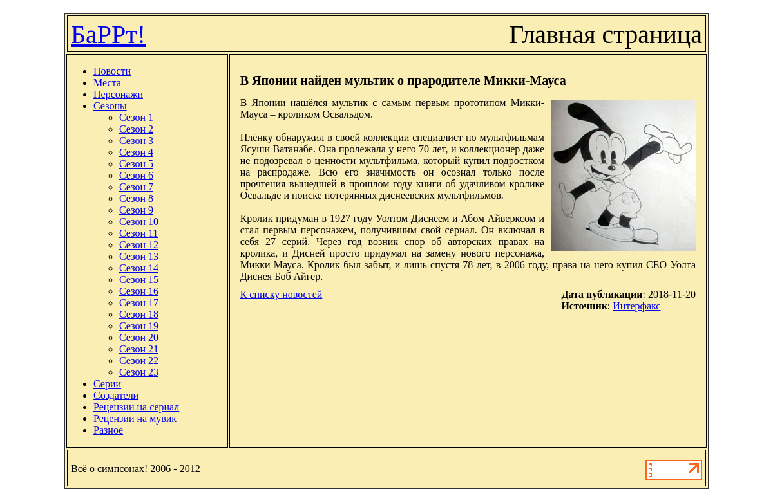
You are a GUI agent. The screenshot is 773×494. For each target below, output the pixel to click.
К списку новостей (281, 294)
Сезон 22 (138, 360)
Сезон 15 (138, 279)
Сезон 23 (138, 372)
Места (107, 82)
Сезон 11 (138, 233)
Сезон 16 (138, 291)
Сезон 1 (136, 117)
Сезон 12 (138, 244)
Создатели (115, 395)
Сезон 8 (136, 198)
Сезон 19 (138, 325)
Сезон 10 (138, 221)
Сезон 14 (138, 267)
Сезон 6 (136, 175)
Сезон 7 (136, 186)
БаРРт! (108, 34)
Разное (108, 430)
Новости (112, 71)
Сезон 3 (136, 140)
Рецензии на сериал (136, 406)
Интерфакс (636, 305)
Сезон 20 (138, 337)
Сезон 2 (136, 129)
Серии (107, 383)
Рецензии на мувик (135, 418)
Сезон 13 (138, 256)
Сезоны (110, 105)
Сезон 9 (136, 210)
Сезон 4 (136, 152)
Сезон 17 (138, 302)
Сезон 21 (138, 348)
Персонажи (118, 94)
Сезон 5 (136, 163)
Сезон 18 (138, 314)
